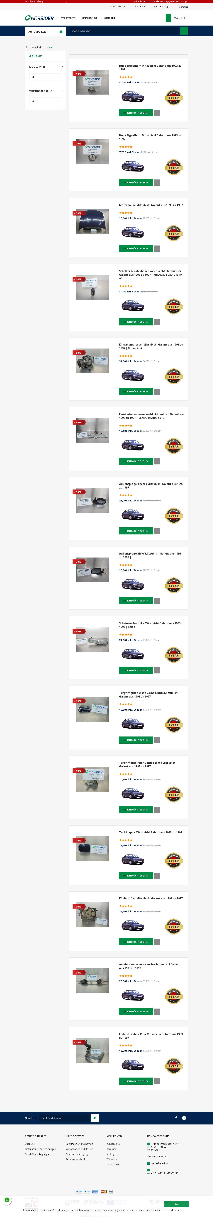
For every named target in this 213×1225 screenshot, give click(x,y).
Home (26, 47)
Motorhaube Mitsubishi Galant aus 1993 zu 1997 (151, 205)
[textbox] (124, 31)
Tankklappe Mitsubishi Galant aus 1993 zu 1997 (150, 832)
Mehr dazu (176, 1210)
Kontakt (109, 18)
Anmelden (139, 6)
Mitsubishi (37, 47)
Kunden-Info (113, 1143)
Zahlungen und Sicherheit (79, 1143)
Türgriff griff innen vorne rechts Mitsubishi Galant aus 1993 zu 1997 (147, 764)
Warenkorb (112, 1159)
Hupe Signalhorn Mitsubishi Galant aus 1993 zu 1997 (150, 67)
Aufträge (111, 1154)
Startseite (68, 18)
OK (176, 1204)
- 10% (77, 73)
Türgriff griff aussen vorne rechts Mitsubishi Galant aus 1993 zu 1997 (148, 694)
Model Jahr (37, 66)
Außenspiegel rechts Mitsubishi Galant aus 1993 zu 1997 (151, 485)
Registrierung (161, 6)
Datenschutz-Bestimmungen (40, 1149)
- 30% (77, 422)
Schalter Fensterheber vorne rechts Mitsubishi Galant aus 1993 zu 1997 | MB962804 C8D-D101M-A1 (151, 274)
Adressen (111, 1149)
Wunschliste (112, 1164)
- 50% (77, 213)
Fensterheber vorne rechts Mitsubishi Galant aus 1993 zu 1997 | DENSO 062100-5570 (151, 416)
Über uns (30, 1143)
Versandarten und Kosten (79, 1149)
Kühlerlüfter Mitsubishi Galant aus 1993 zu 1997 (151, 898)
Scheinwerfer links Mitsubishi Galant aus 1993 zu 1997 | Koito (151, 625)
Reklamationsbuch (76, 1159)
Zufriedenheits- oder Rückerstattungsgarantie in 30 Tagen (161, 1)
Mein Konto (89, 18)
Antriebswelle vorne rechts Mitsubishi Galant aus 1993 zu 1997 (149, 966)
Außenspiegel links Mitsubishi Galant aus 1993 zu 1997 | (150, 555)
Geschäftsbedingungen (37, 1154)
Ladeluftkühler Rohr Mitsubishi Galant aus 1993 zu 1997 (151, 1036)
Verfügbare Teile (40, 91)
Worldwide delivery (34, 1)
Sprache (183, 6)
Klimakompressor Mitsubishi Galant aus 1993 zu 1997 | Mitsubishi (151, 346)
